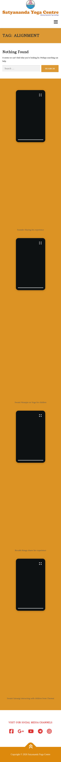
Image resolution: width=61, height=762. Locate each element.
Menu (55, 22)
